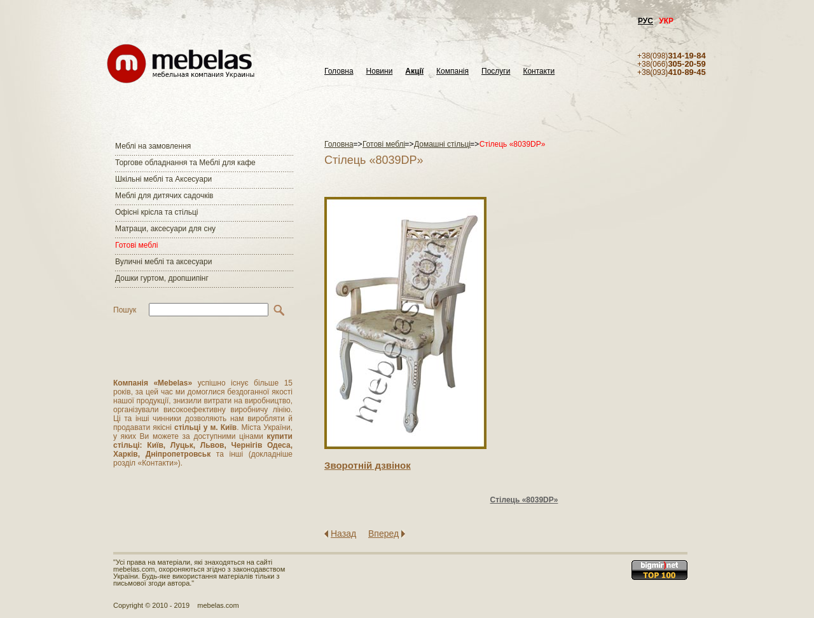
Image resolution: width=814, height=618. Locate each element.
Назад (343, 533)
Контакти (539, 71)
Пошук (124, 310)
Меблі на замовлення (153, 146)
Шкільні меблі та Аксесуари (163, 179)
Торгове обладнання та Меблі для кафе (185, 162)
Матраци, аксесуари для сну (165, 228)
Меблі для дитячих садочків (164, 195)
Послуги (495, 71)
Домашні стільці (442, 144)
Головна (339, 71)
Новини (379, 71)
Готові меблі (136, 245)
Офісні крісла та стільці (156, 212)
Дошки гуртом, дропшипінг (162, 278)
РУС (645, 21)
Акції (414, 71)
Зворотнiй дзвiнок (367, 465)
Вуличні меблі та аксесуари (163, 261)
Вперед (383, 533)
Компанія (452, 71)
